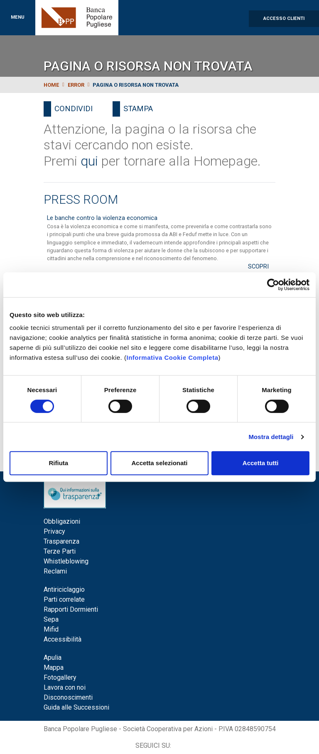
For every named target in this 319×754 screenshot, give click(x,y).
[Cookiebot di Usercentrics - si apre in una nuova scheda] (273, 284)
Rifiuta (58, 462)
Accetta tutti (261, 462)
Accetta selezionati (159, 462)
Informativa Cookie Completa (172, 357)
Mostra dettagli (270, 436)
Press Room (81, 200)
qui (89, 161)
